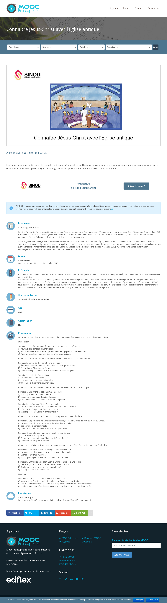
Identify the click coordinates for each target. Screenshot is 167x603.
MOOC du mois (70, 538)
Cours (126, 8)
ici (112, 209)
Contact (139, 8)
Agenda (114, 8)
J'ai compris (138, 600)
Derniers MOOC (92, 538)
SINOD (30, 153)
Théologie (42, 153)
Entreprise (153, 8)
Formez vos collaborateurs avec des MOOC (67, 560)
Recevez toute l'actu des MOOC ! (130, 540)
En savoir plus (153, 600)
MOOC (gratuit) (16, 153)
